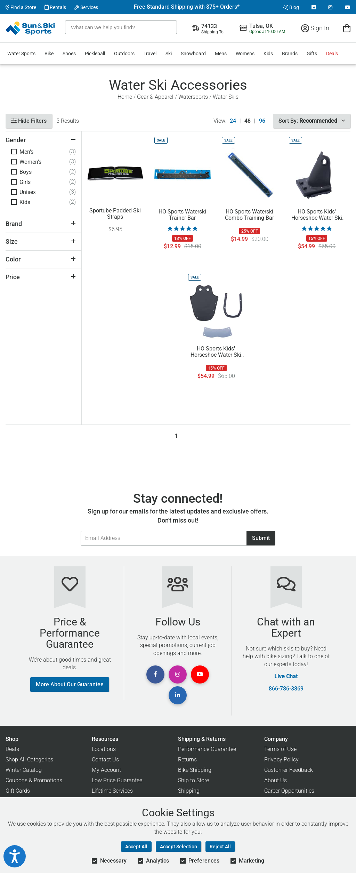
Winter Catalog (24, 770)
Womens (245, 53)
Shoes (69, 53)
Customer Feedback (288, 770)
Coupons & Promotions (34, 780)
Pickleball (95, 53)
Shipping (189, 790)
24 (233, 121)
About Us (275, 780)
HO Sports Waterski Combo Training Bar (249, 215)
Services (86, 7)
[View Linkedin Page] (178, 695)
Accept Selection (178, 846)
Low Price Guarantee (117, 780)
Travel (150, 53)
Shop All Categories (29, 759)
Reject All (220, 846)
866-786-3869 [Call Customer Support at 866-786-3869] (286, 689)
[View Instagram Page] (330, 7)
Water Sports (21, 53)
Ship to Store (193, 780)
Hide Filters (29, 121)
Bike (49, 53)
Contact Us (105, 759)
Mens (221, 53)
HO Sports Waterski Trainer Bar (182, 215)
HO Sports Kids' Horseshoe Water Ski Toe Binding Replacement (216, 352)
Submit (261, 538)
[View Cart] (346, 28)
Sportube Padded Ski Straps (115, 214)
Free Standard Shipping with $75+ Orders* (187, 7)
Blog (291, 7)
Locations (104, 749)
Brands (290, 53)
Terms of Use (280, 749)
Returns (187, 759)
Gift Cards (18, 790)
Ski (168, 53)
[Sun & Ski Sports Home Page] (31, 28)
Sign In (315, 28)
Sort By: (311, 121)
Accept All (136, 846)
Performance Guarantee (207, 749)
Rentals (55, 7)
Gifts (312, 53)
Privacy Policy (281, 759)
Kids (268, 53)
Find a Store (21, 7)
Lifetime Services (112, 790)
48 (247, 121)
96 (262, 121)
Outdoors (124, 53)
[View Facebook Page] (314, 7)
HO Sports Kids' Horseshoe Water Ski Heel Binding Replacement (316, 215)
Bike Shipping (194, 770)
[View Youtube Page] (347, 7)
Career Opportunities (289, 790)
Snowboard (193, 53)
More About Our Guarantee (70, 684)
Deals (332, 53)
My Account (106, 770)
